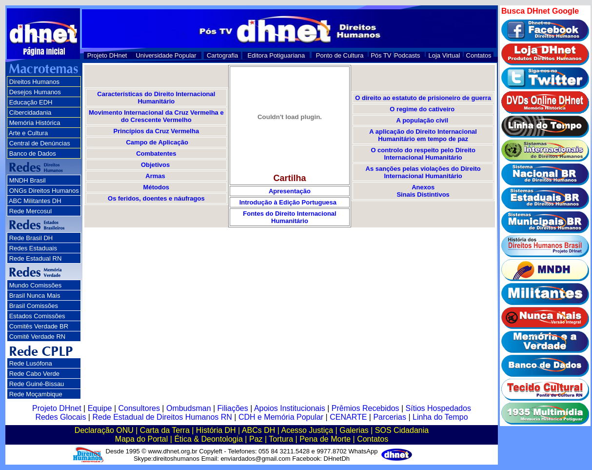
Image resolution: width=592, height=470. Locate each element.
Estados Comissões (37, 316)
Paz (256, 439)
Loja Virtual (444, 55)
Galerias (354, 430)
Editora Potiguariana (276, 55)
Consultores (139, 408)
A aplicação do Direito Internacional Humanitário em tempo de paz (423, 135)
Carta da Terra (165, 430)
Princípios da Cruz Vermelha (156, 131)
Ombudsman (188, 408)
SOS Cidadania (402, 430)
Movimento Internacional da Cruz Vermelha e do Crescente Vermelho (156, 116)
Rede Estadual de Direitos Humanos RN (162, 417)
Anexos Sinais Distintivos (422, 191)
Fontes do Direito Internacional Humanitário (289, 217)
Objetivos (156, 164)
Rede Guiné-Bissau (36, 384)
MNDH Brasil (27, 180)
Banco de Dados (32, 153)
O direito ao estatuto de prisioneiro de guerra (423, 98)
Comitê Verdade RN (37, 336)
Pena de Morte (325, 439)
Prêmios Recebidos (365, 408)
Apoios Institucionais (289, 408)
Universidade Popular (166, 55)
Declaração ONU (104, 430)
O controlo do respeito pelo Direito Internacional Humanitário (423, 153)
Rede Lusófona (30, 363)
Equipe (100, 408)
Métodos (156, 187)
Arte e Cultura (28, 133)
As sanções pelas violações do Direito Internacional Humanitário (423, 172)
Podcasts (407, 55)
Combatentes (156, 153)
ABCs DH (258, 430)
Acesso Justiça (307, 430)
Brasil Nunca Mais (34, 295)
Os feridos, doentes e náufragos (156, 198)
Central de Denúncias (39, 143)
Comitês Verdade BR (38, 326)
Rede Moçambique (35, 394)
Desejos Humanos (35, 92)
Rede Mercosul (30, 211)
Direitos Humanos (34, 81)
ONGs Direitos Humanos (44, 190)
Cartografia (222, 55)
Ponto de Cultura (340, 55)
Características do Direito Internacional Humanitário (156, 97)
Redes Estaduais (33, 248)
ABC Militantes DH (35, 200)
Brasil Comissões (33, 305)
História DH (216, 430)
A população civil (422, 120)
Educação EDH (31, 102)
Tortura (281, 439)
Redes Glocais (60, 417)
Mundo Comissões (35, 285)
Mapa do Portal (141, 439)
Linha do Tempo (440, 417)
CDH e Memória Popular (280, 417)
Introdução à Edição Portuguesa (289, 202)
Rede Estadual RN (35, 258)
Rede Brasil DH (31, 238)
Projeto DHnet (107, 55)
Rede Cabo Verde (34, 373)
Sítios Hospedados (438, 408)
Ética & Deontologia (208, 439)
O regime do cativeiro (422, 109)
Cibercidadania (30, 112)
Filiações (232, 408)
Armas (155, 176)
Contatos (479, 55)
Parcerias (389, 417)
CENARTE (348, 417)
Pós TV (381, 55)
